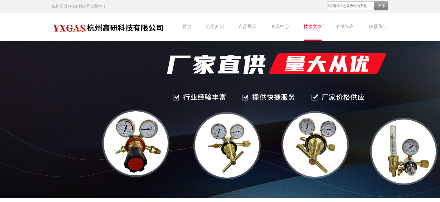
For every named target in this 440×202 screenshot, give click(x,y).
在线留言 (345, 26)
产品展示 (247, 26)
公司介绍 (215, 26)
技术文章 (313, 26)
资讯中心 (280, 26)
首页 (186, 26)
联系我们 (378, 26)
